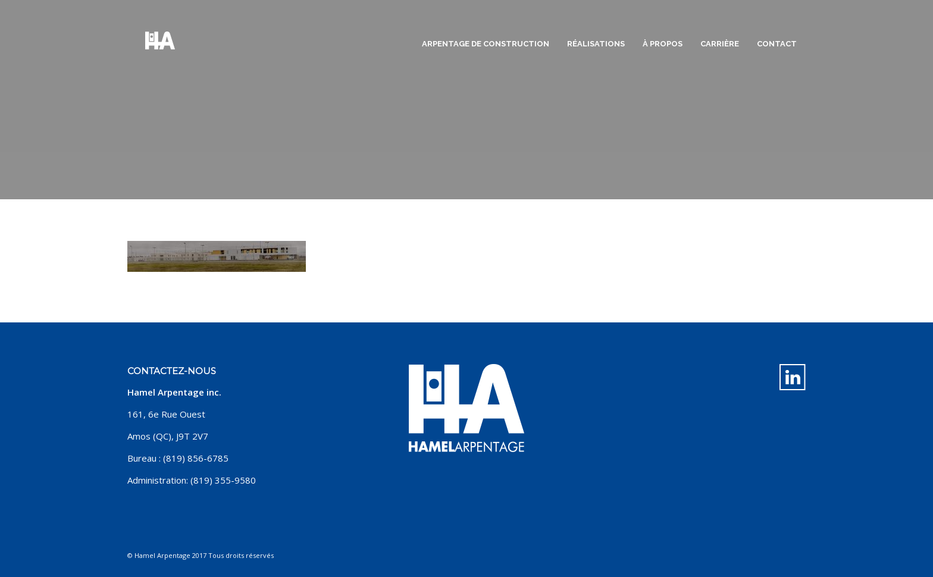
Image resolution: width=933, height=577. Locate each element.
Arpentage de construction (485, 43)
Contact (777, 43)
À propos (662, 43)
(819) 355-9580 (223, 480)
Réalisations (596, 43)
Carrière (719, 43)
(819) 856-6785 (195, 458)
